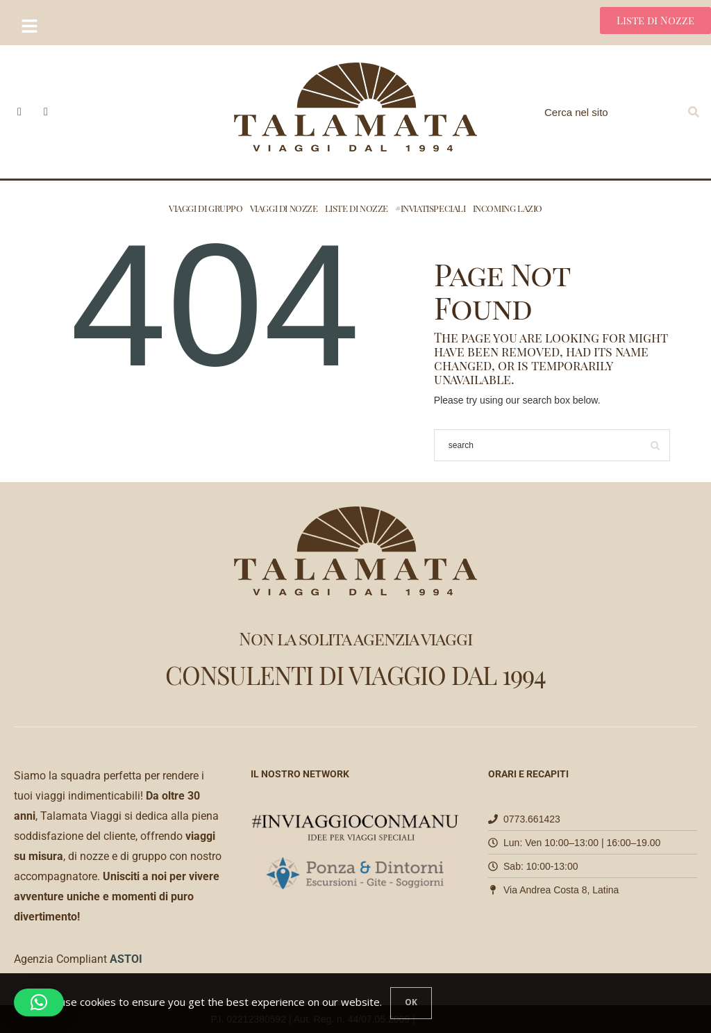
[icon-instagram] (45, 111)
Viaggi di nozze (284, 208)
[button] (39, 1002)
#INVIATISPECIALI (430, 208)
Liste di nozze (356, 208)
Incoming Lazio (507, 208)
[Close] (411, 1003)
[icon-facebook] (19, 111)
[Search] (693, 112)
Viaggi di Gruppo (206, 208)
